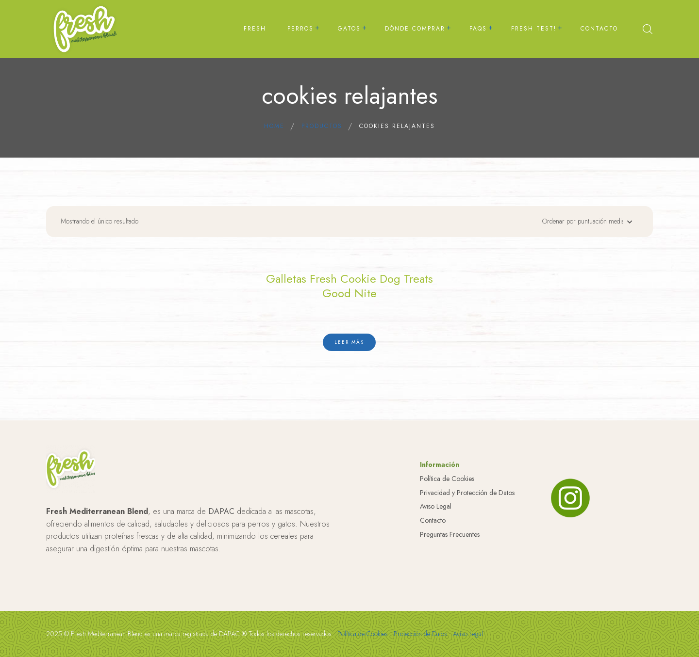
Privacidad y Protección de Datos (467, 556)
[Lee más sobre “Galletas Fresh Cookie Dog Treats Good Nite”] (349, 340)
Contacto (433, 584)
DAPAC (221, 574)
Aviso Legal (435, 570)
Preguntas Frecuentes (450, 598)
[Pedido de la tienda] (585, 224)
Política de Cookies (447, 542)
